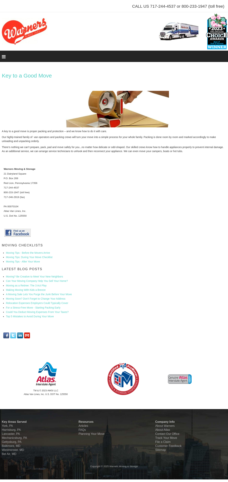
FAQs (82, 429)
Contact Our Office (167, 433)
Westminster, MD (13, 449)
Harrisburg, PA (11, 429)
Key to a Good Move (27, 76)
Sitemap (160, 449)
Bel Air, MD (9, 453)
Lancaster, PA (11, 433)
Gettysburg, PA (11, 441)
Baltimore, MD (11, 445)
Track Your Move (166, 437)
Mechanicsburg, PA (14, 437)
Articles (83, 425)
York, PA (7, 425)
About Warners (165, 425)
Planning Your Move (91, 433)
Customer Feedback (168, 445)
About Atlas (162, 429)
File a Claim (163, 441)
